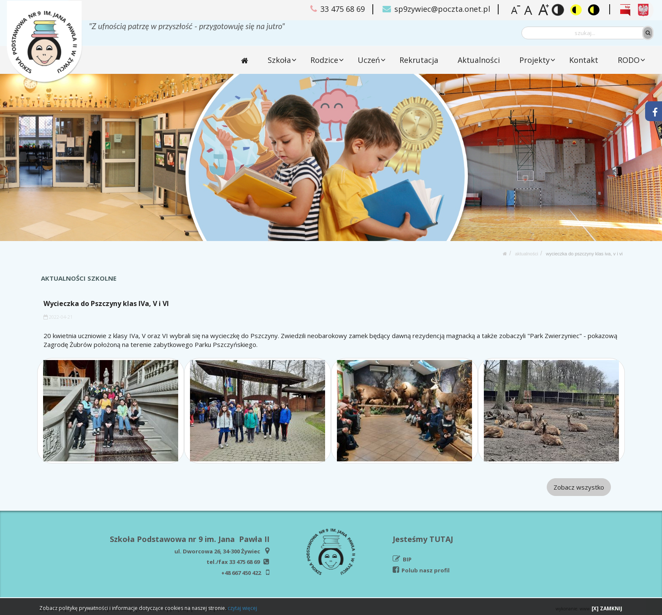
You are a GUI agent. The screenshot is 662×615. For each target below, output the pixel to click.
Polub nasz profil (426, 570)
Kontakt (583, 60)
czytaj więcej (242, 608)
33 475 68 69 (244, 562)
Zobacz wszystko (578, 486)
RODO (629, 60)
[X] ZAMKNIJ (606, 608)
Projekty (534, 60)
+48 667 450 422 (241, 572)
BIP (407, 559)
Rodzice (325, 60)
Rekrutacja (419, 60)
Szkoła (279, 60)
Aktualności (479, 60)
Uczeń (369, 60)
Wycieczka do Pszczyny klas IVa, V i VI (584, 253)
